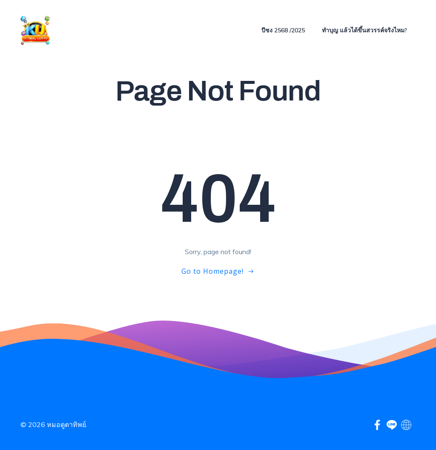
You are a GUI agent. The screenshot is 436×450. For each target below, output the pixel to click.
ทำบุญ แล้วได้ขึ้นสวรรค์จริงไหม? (364, 30)
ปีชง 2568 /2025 (283, 30)
